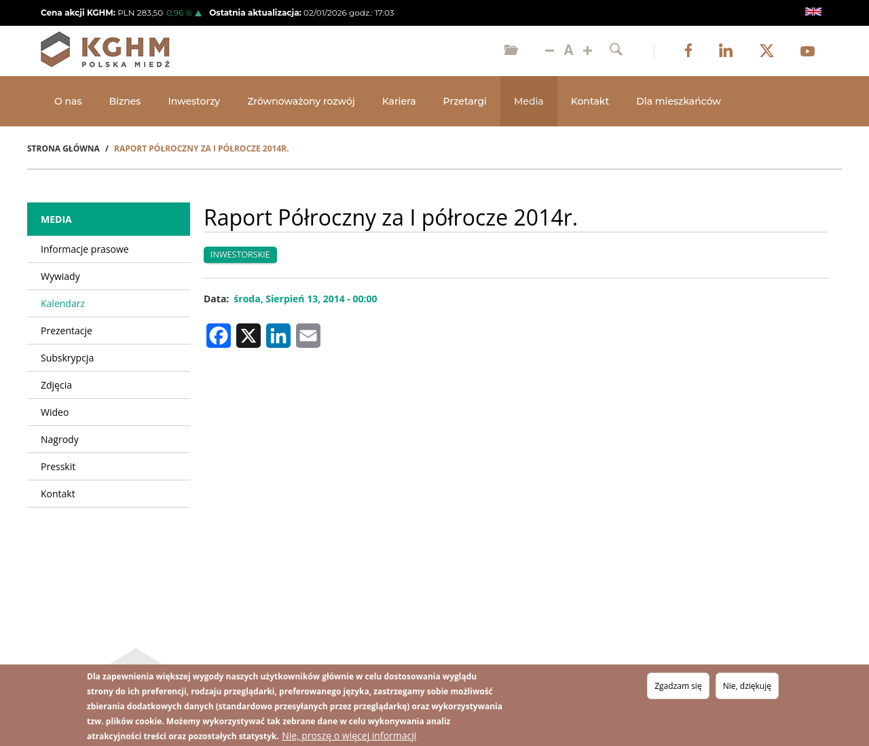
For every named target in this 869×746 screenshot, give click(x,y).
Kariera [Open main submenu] (399, 101)
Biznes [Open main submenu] (125, 101)
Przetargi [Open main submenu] (465, 101)
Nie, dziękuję (747, 686)
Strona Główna (63, 148)
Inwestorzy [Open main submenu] (194, 101)
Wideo (55, 412)
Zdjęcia (56, 384)
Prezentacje (66, 330)
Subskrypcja (67, 357)
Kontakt (590, 101)
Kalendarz (63, 303)
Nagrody (60, 439)
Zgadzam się (677, 686)
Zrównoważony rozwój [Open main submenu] (301, 101)
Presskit (58, 466)
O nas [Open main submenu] (67, 101)
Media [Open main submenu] (529, 101)
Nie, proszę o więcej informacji (349, 735)
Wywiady (60, 276)
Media (56, 219)
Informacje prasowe (85, 249)
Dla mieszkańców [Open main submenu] (678, 101)
